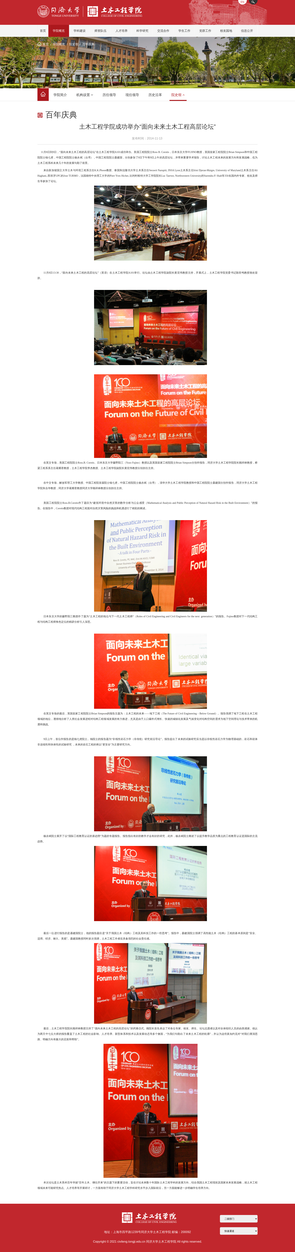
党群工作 (205, 30)
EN (242, 1)
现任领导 (132, 95)
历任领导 (109, 95)
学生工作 (184, 30)
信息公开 (247, 30)
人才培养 (122, 30)
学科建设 (80, 30)
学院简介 (60, 95)
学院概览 (59, 30)
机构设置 (84, 95)
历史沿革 (155, 95)
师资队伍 (100, 30)
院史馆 (73, 44)
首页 (43, 30)
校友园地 (226, 30)
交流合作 (163, 30)
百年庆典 (88, 44)
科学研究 (142, 30)
